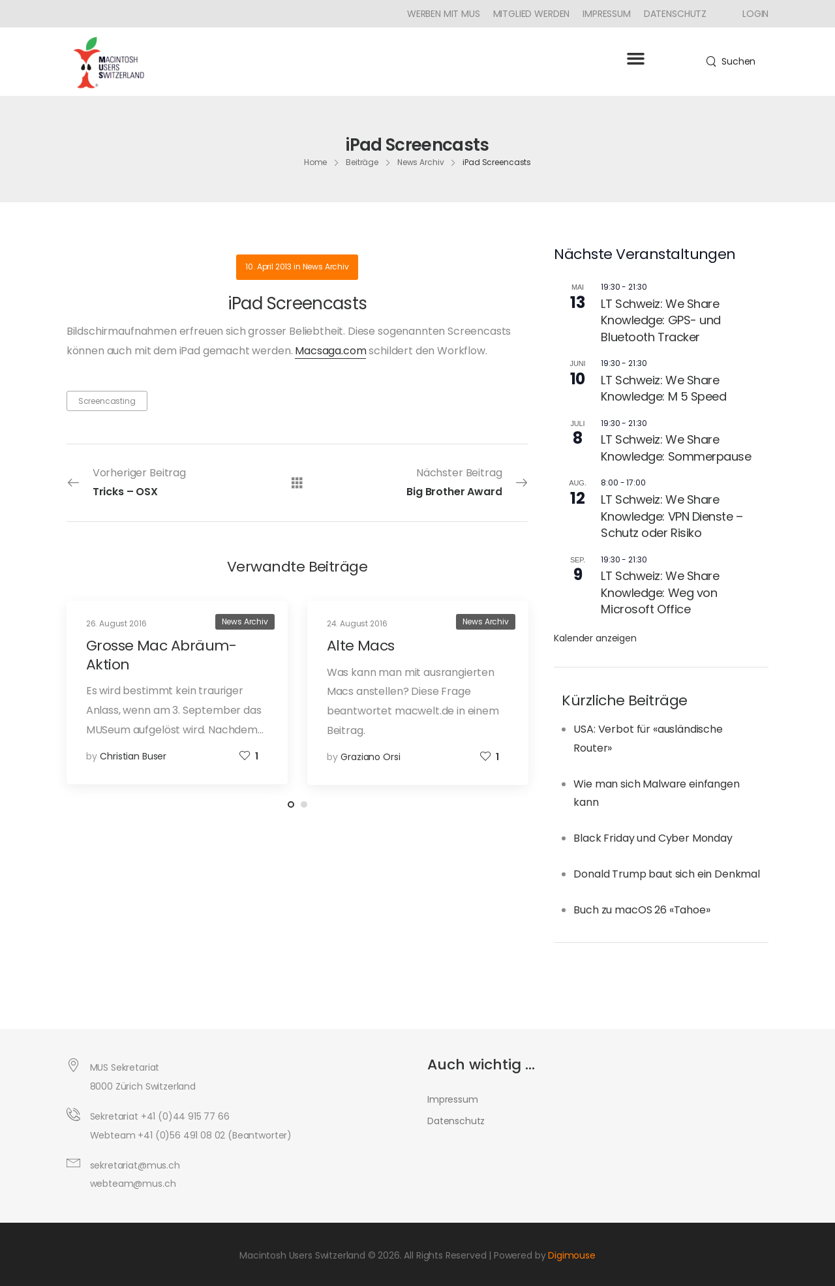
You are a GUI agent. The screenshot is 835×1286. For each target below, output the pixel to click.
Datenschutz (675, 13)
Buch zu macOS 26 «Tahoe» (641, 909)
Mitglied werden (531, 13)
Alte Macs (361, 645)
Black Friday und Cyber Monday (652, 838)
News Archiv (326, 266)
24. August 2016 (357, 623)
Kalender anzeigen (595, 638)
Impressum (607, 13)
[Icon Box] (750, 14)
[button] (635, 58)
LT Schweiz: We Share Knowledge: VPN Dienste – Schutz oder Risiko (671, 516)
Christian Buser (133, 756)
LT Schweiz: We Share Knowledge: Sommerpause (676, 448)
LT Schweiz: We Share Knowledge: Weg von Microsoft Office (660, 592)
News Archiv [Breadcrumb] (420, 162)
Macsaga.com (330, 350)
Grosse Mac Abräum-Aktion (161, 655)
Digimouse (572, 1255)
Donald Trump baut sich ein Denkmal (666, 873)
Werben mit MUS (443, 13)
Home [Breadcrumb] (315, 162)
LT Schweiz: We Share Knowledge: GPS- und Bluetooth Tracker (660, 320)
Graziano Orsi (370, 756)
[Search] (731, 61)
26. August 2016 (116, 623)
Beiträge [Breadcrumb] (362, 162)
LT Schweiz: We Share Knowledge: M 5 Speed (663, 388)
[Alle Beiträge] (297, 482)
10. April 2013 (268, 266)
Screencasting (107, 400)
